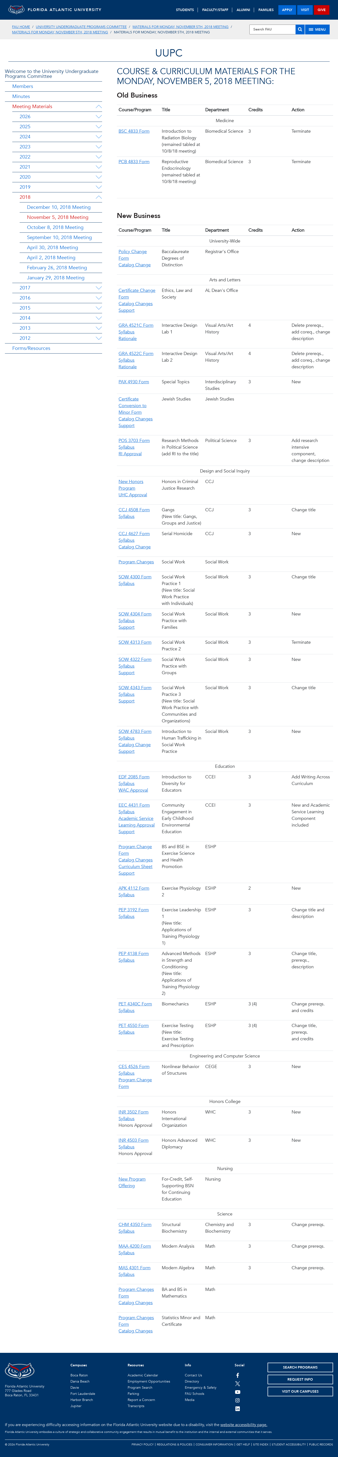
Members (22, 86)
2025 (25, 126)
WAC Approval (133, 790)
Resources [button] (136, 1365)
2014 (25, 318)
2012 (25, 338)
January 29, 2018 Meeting (55, 277)
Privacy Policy (143, 1444)
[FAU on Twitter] (238, 1383)
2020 (25, 177)
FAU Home (21, 27)
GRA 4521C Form (136, 325)
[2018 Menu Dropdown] (98, 197)
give (322, 10)
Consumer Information (214, 1444)
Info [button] (188, 1365)
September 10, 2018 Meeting (59, 237)
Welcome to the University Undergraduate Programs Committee (51, 74)
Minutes (21, 96)
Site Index (261, 1444)
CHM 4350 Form (135, 1225)
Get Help (243, 1444)
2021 (25, 167)
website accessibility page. (243, 1425)
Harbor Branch (81, 1400)
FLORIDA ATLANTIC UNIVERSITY (70, 10)
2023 (25, 146)
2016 (25, 298)
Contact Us (193, 1375)
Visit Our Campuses (300, 1391)
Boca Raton (79, 1375)
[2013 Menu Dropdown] (98, 328)
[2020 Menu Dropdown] (98, 177)
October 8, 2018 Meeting (55, 227)
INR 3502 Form (134, 1112)
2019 (25, 187)
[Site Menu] (317, 29)
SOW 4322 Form (135, 660)
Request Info (300, 1379)
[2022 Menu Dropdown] (98, 157)
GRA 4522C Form (136, 354)
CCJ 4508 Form (134, 510)
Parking (133, 1393)
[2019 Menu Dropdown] (98, 187)
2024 (25, 136)
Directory (192, 1381)
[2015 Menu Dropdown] (98, 308)
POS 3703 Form (134, 441)
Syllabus (127, 332)
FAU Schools (194, 1393)
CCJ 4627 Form (134, 534)
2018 (25, 197)
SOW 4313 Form (135, 642)
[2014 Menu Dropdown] (98, 318)
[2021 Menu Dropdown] (98, 167)
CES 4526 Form (134, 1067)
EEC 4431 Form (134, 805)
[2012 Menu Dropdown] (98, 338)
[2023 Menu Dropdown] (98, 147)
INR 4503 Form (134, 1140)
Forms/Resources (31, 348)
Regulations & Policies (174, 1444)
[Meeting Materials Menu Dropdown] (98, 107)
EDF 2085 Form (134, 777)
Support (127, 310)
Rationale (128, 339)
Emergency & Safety (200, 1387)
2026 (25, 116)
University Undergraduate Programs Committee (81, 27)
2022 (25, 157)
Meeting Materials (32, 106)
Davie (74, 1387)
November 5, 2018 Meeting (57, 217)
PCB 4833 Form (134, 162)
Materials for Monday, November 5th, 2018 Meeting (181, 27)
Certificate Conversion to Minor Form (133, 405)
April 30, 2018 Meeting (52, 247)
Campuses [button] (78, 1365)
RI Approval (130, 454)
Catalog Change (135, 265)
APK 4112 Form (134, 888)
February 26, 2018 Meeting (57, 267)
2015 (25, 308)
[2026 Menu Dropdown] (98, 117)
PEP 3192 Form (134, 910)
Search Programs (300, 1367)
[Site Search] (277, 29)
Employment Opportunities (149, 1381)
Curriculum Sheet (135, 867)
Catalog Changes (136, 304)
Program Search (140, 1387)
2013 (25, 328)
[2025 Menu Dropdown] (98, 127)
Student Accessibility (289, 1444)
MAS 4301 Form (134, 1268)
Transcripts (136, 1406)
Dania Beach (80, 1381)
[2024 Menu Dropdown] (98, 137)
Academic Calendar (143, 1375)
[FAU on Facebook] (238, 1375)
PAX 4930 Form (134, 382)
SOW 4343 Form (135, 688)
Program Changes (136, 562)
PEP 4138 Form (134, 954)
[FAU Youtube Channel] (238, 1391)
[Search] (300, 29)
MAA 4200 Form (135, 1246)
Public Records (321, 1444)
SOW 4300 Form (135, 577)
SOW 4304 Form (135, 614)
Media (189, 1400)
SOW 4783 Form (135, 731)
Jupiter (75, 1406)
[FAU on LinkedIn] (238, 1408)
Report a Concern (141, 1400)
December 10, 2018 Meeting (59, 207)
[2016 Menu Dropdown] (98, 298)
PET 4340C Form (135, 1004)
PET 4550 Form (134, 1026)
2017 (25, 288)
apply (287, 10)
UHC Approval (133, 495)
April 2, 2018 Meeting (51, 257)
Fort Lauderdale (82, 1393)
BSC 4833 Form (134, 131)
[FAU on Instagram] (238, 1400)
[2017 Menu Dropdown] (98, 288)
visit (305, 10)
